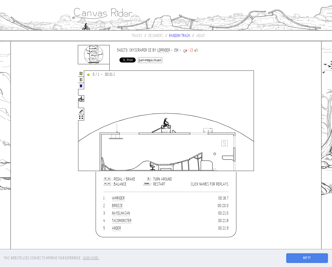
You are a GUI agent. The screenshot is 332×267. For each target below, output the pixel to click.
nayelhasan (121, 213)
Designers (155, 35)
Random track (179, 35)
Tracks (137, 35)
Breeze (117, 205)
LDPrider (163, 50)
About (200, 35)
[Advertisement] (32, 121)
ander (116, 228)
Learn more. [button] (91, 258)
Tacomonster (122, 220)
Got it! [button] (307, 258)
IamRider (118, 198)
